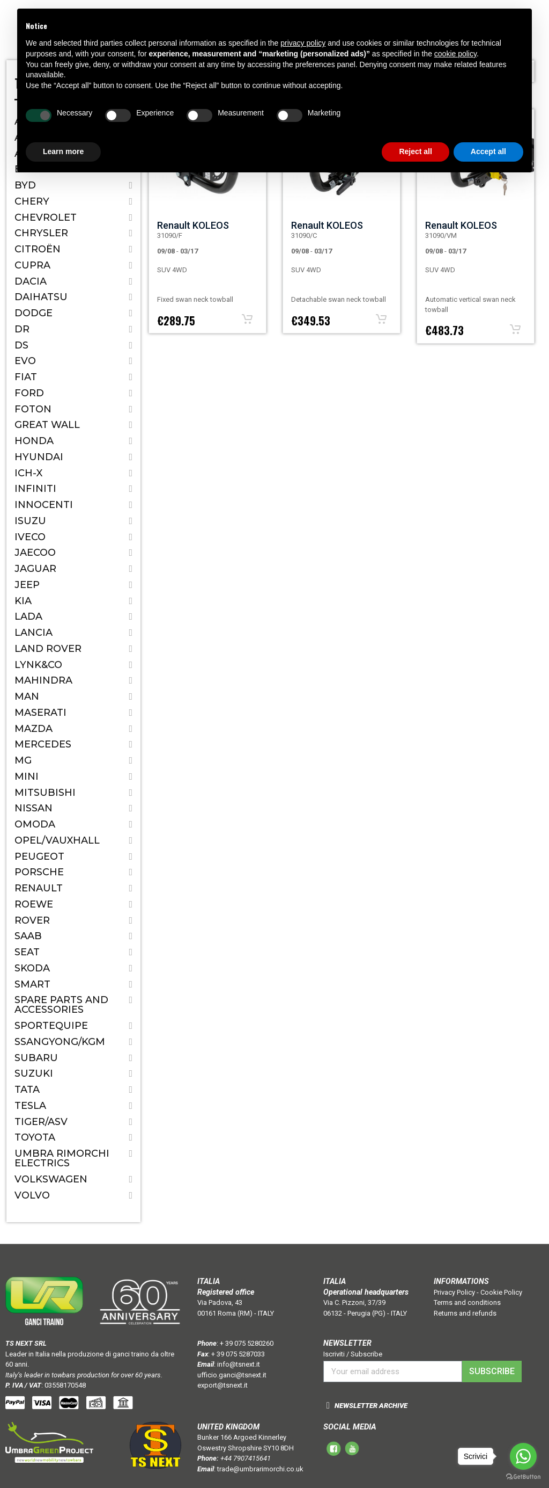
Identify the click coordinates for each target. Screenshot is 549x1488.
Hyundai (38, 457)
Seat (27, 952)
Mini (26, 776)
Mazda (33, 729)
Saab (28, 936)
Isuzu (30, 521)
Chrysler (41, 233)
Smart (32, 984)
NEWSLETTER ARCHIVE (371, 1406)
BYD (25, 185)
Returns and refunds (465, 1313)
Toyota (34, 1137)
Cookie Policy (501, 1292)
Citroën (37, 249)
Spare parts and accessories (61, 1004)
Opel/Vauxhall (57, 840)
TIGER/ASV (41, 1122)
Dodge (33, 313)
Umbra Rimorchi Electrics (61, 1158)
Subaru (36, 1058)
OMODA (34, 824)
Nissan (33, 808)
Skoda (32, 968)
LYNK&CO (38, 665)
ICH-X (28, 473)
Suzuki (33, 1073)
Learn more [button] (63, 151)
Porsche (39, 872)
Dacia (30, 281)
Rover (32, 920)
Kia (23, 601)
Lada (28, 616)
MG (23, 760)
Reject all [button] (415, 151)
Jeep (27, 585)
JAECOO (35, 552)
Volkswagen (50, 1179)
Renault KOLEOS (193, 225)
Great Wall (47, 425)
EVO (25, 361)
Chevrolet (45, 217)
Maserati (40, 712)
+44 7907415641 (245, 1458)
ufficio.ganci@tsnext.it (231, 1375)
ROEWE (33, 904)
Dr (21, 329)
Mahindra (43, 680)
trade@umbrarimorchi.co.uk (260, 1469)
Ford (29, 393)
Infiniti (35, 488)
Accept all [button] (488, 151)
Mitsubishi (45, 792)
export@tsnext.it (222, 1385)
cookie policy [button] (455, 53)
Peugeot (39, 856)
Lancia (33, 632)
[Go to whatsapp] (523, 1456)
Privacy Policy (454, 1292)
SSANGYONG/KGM (59, 1042)
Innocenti (43, 505)
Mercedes (42, 744)
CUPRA (32, 265)
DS (21, 345)
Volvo (32, 1195)
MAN (26, 696)
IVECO (30, 537)
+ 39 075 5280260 (246, 1343)
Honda (34, 441)
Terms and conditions (467, 1302)
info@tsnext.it (238, 1364)
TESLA (30, 1105)
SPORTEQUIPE (51, 1025)
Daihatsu (41, 297)
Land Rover (47, 649)
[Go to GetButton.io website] (523, 1477)
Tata (27, 1089)
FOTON (32, 409)
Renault (38, 888)
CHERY (31, 201)
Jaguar (35, 569)
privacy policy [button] (302, 43)
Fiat (25, 377)
